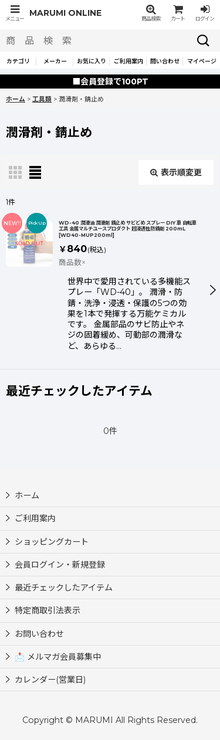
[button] (14, 13)
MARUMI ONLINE (65, 13)
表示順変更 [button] (176, 172)
